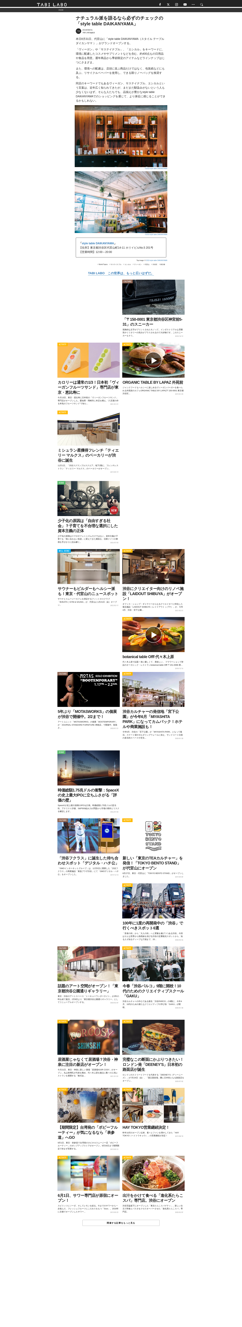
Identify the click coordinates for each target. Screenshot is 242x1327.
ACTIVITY (62, 346)
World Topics (103, 266)
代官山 (147, 266)
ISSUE (61, 484)
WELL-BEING (64, 552)
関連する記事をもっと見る (121, 1224)
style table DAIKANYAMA (98, 244)
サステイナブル (116, 266)
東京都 (162, 266)
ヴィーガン (138, 266)
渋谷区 (155, 266)
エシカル (128, 266)
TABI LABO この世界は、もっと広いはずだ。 (121, 274)
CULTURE (127, 283)
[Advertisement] (121, 1284)
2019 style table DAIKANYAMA (156, 262)
